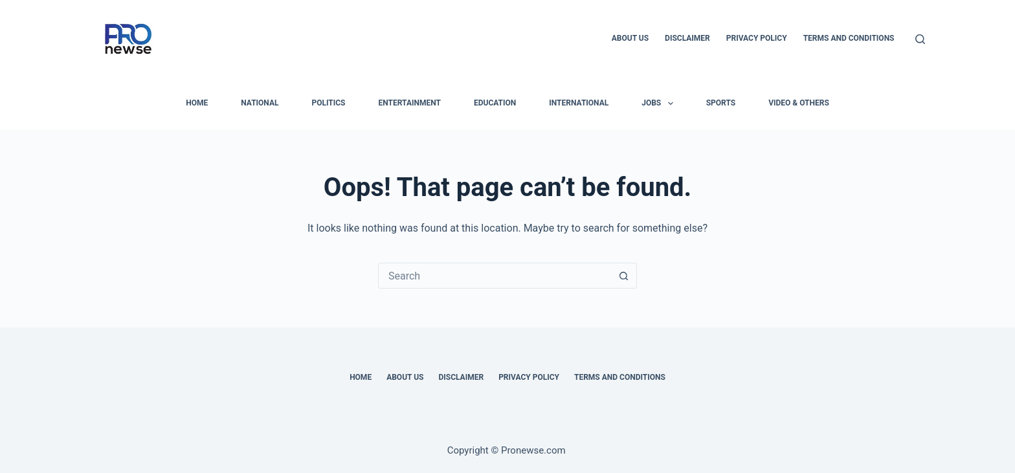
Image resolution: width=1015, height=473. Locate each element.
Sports (720, 102)
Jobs (659, 103)
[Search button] (623, 276)
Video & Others (798, 102)
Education (495, 102)
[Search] (920, 39)
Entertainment (410, 102)
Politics (328, 102)
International (578, 102)
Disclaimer (687, 38)
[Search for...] (494, 276)
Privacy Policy (756, 38)
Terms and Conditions (849, 38)
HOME (197, 102)
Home (361, 377)
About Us (630, 38)
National (259, 102)
